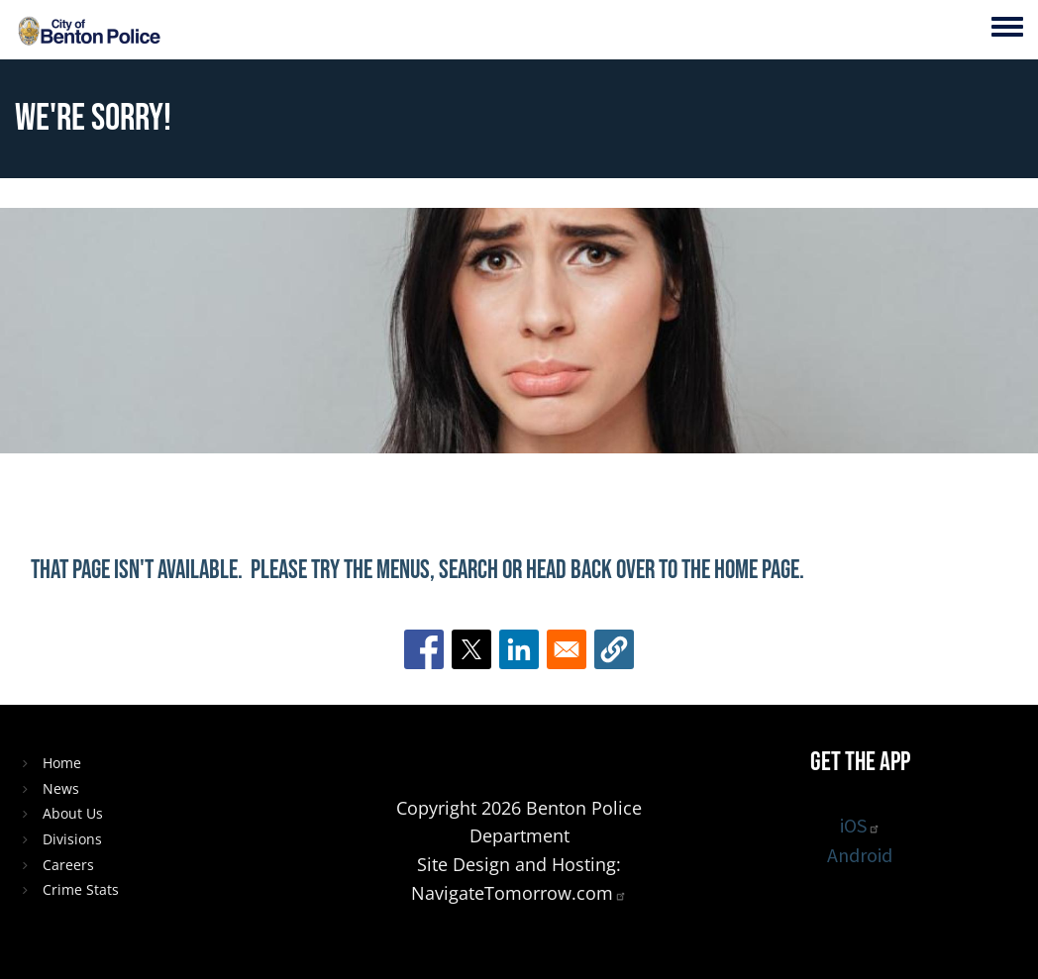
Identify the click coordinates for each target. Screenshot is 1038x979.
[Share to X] (471, 649)
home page (756, 570)
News (61, 788)
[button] (614, 649)
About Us (73, 813)
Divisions (72, 839)
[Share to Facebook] (424, 649)
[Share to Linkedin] (519, 649)
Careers (68, 864)
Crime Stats (81, 889)
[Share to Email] (566, 649)
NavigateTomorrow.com (519, 893)
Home (62, 762)
